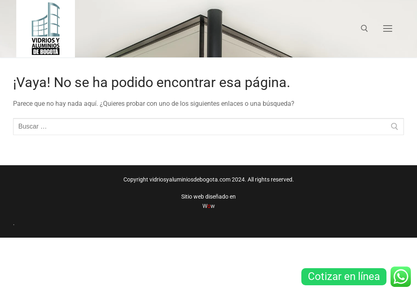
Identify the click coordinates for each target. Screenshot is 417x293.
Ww (208, 206)
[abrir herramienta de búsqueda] (364, 28)
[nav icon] (388, 28)
